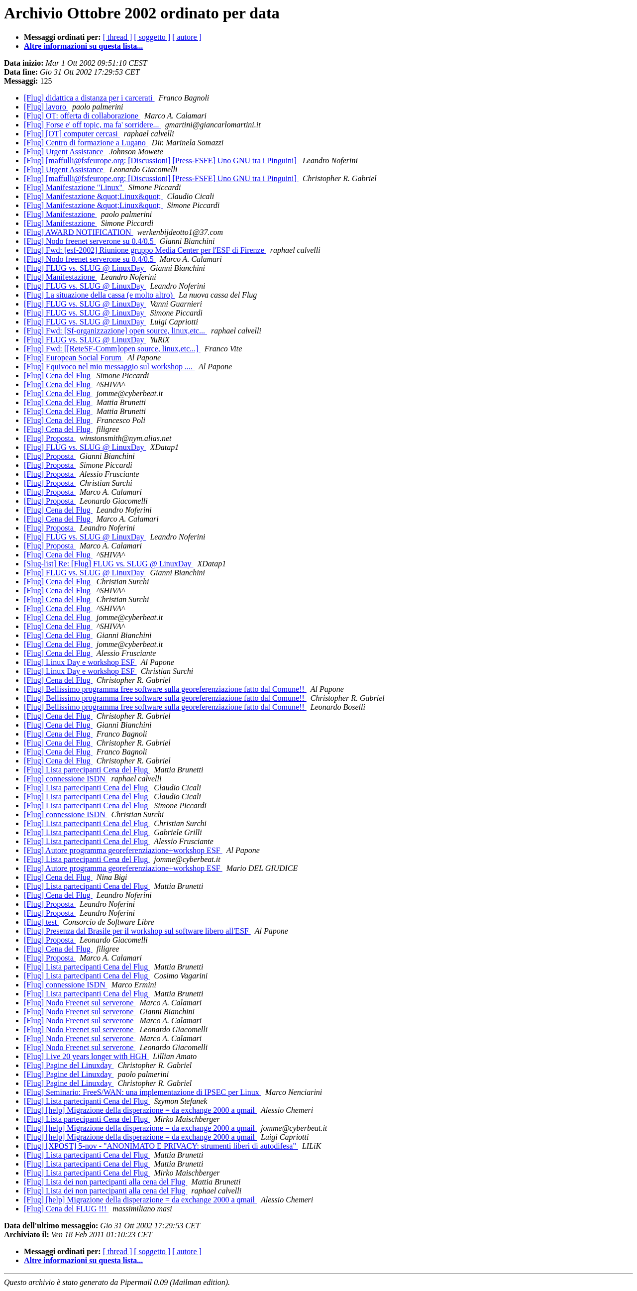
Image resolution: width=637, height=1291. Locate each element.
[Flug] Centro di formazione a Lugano (86, 142)
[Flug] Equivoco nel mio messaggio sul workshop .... (109, 366)
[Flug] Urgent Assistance (65, 151)
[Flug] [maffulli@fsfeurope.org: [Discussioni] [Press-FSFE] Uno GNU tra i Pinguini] (161, 160)
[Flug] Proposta (50, 438)
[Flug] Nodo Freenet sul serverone (79, 1002)
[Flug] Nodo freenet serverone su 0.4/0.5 (90, 241)
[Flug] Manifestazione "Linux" (74, 187)
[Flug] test (41, 922)
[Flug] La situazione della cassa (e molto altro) (99, 295)
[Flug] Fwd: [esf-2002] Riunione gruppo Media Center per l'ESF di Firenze (145, 250)
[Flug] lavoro (46, 107)
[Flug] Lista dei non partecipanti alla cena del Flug (105, 1182)
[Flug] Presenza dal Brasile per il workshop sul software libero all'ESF (137, 931)
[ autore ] (187, 37)
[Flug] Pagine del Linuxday (68, 1065)
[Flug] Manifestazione (60, 214)
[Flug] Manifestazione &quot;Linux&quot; (93, 196)
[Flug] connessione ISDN (65, 778)
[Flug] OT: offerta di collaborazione (82, 115)
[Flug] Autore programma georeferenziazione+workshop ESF (123, 850)
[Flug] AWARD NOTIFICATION (78, 232)
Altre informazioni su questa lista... (83, 46)
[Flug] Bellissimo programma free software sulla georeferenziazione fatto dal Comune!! (165, 689)
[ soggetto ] (152, 37)
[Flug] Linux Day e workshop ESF (80, 662)
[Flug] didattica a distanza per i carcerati (89, 98)
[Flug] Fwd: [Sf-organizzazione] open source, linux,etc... (115, 330)
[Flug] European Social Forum (73, 357)
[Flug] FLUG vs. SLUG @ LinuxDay (85, 268)
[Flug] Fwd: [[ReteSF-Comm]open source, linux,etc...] (112, 348)
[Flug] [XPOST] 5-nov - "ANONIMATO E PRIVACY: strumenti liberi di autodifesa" (161, 1146)
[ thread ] (117, 37)
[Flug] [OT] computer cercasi (72, 133)
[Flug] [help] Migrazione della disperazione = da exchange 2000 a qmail (140, 1110)
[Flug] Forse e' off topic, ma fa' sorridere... (92, 124)
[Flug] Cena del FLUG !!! (66, 1208)
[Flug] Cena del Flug (58, 375)
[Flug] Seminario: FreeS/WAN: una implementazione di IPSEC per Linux (142, 1092)
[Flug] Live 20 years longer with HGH (86, 1056)
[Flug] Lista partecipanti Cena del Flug (87, 769)
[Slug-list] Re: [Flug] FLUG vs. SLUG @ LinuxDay (109, 563)
